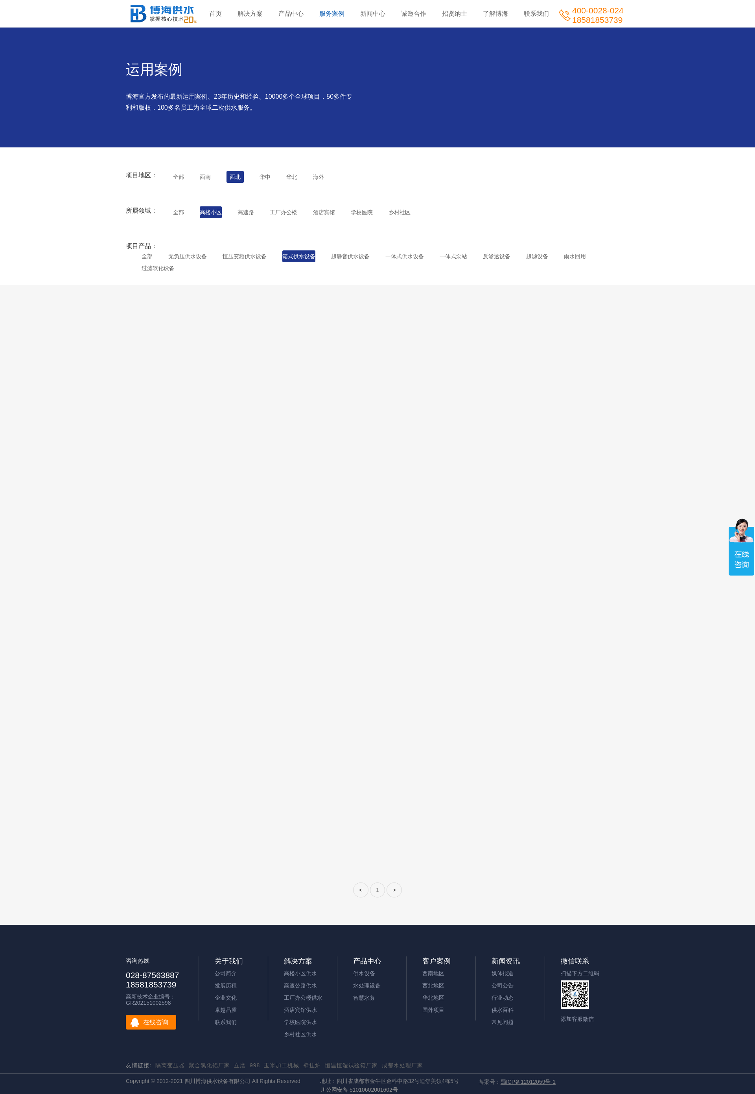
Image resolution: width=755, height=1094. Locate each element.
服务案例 (331, 13)
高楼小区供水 (300, 973)
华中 (265, 177)
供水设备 (364, 973)
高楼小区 (211, 212)
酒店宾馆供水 (300, 1010)
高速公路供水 (300, 985)
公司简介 (226, 973)
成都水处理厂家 (402, 1065)
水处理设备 (367, 985)
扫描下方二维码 (580, 973)
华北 (291, 177)
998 (255, 1065)
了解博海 (495, 13)
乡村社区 (400, 212)
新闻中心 (372, 13)
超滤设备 (537, 256)
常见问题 (503, 1022)
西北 (235, 177)
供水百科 (503, 1010)
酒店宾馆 (324, 212)
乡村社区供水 (300, 1034)
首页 (215, 13)
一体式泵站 (453, 256)
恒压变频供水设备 (245, 256)
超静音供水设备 (350, 256)
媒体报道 (503, 973)
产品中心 (291, 13)
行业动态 (503, 998)
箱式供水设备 (298, 256)
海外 (318, 177)
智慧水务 (364, 998)
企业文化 (226, 998)
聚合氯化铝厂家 (209, 1065)
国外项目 (433, 1010)
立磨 (240, 1065)
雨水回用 (575, 256)
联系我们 (536, 13)
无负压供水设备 (187, 256)
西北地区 (433, 985)
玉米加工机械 (281, 1065)
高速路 (246, 212)
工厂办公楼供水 (303, 998)
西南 (205, 177)
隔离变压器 (170, 1065)
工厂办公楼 (283, 212)
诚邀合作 (413, 13)
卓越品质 (226, 1010)
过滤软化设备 (158, 268)
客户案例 (436, 961)
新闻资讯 (506, 961)
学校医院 (362, 212)
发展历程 (226, 985)
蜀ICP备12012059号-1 (528, 1082)
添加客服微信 (577, 1019)
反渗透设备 (496, 256)
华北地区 (433, 998)
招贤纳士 (454, 13)
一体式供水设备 (404, 256)
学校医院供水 (300, 1022)
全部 (178, 177)
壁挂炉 (312, 1065)
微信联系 (575, 961)
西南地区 (433, 973)
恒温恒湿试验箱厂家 (351, 1065)
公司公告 (503, 985)
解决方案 (250, 13)
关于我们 (229, 961)
